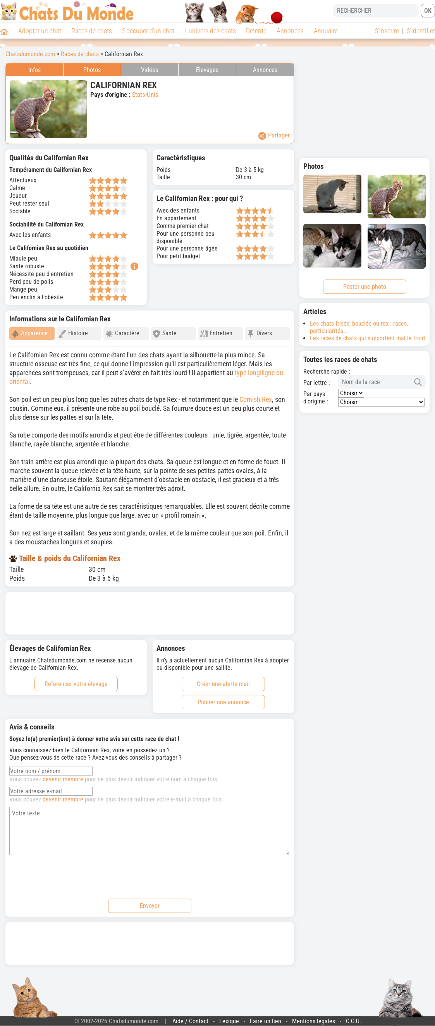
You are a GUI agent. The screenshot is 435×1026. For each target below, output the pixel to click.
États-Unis (145, 94)
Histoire (73, 333)
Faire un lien (265, 1017)
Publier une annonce (223, 698)
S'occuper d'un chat (148, 31)
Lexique (229, 1017)
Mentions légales (313, 1017)
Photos (92, 70)
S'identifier (421, 31)
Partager (274, 135)
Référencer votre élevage (76, 680)
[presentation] (68, 872)
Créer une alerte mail (223, 680)
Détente (256, 31)
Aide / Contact (190, 1017)
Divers (259, 333)
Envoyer (150, 902)
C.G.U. (353, 1017)
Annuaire (326, 31)
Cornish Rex (255, 396)
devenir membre (63, 775)
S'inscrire (387, 31)
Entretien (216, 333)
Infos (34, 70)
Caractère (122, 333)
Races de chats (91, 31)
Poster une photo (364, 286)
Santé (165, 333)
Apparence (29, 333)
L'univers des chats (210, 31)
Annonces (290, 31)
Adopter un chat (39, 31)
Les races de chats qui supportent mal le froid (367, 338)
